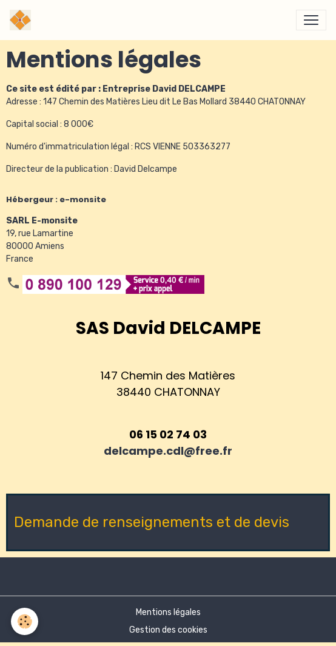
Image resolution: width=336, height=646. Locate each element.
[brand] (23, 20)
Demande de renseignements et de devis (151, 522)
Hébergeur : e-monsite (56, 199)
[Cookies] (24, 621)
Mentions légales (168, 612)
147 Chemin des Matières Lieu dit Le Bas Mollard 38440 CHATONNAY (174, 102)
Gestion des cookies (168, 630)
